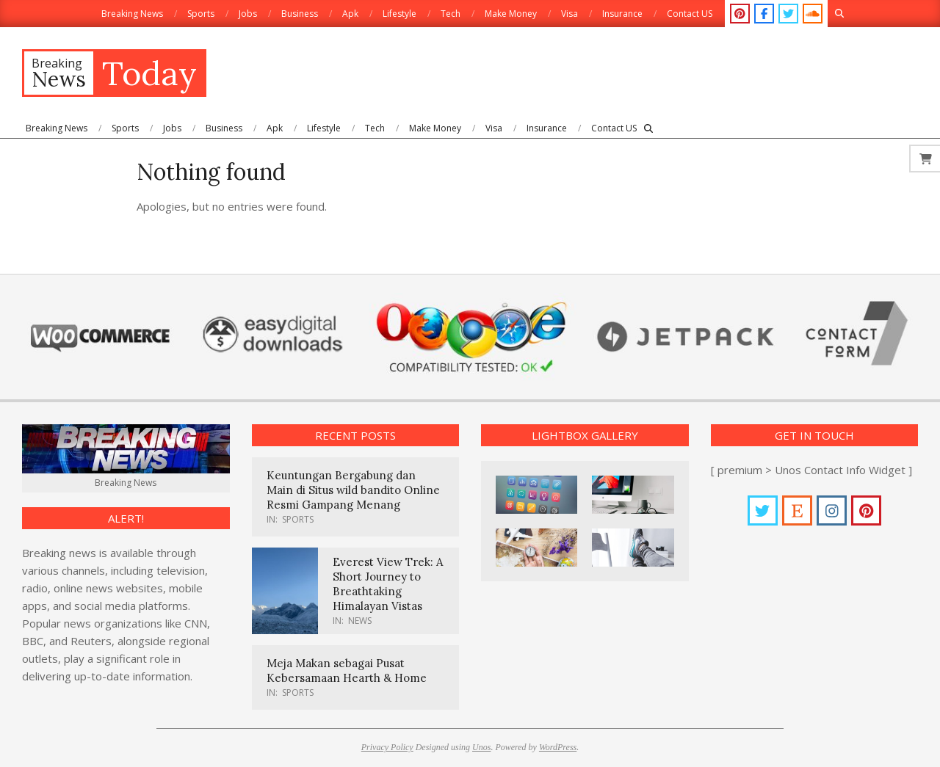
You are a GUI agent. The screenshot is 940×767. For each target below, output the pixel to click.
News (360, 620)
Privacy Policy (387, 747)
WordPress (557, 747)
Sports (298, 519)
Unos (481, 747)
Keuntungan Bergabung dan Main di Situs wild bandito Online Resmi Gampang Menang (353, 490)
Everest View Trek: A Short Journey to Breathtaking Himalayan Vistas (388, 584)
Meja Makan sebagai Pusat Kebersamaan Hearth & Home (347, 670)
